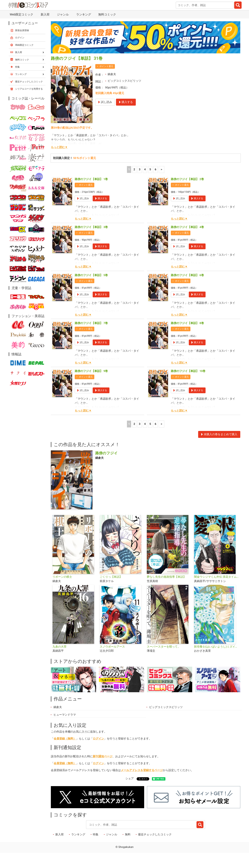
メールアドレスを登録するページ (142, 770)
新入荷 (45, 14)
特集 (95, 834)
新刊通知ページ (102, 756)
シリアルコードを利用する (29, 88)
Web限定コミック (21, 14)
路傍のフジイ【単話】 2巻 (187, 179)
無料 (128, 834)
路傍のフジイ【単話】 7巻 (91, 323)
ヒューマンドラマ (64, 714)
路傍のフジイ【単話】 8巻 (187, 323)
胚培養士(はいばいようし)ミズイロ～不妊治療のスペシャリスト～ (216, 646)
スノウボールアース (112, 646)
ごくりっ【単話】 (111, 576)
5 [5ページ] (150, 169)
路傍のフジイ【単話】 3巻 (91, 227)
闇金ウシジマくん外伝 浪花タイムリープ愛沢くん (216, 576)
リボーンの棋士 (62, 576)
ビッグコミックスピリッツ (124, 80)
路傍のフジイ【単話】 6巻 (187, 275)
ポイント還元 (106, 66)
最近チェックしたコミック (155, 834)
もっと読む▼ (59, 147)
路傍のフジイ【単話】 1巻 (91, 179)
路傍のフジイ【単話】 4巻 (187, 227)
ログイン (98, 738)
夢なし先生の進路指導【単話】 (166, 576)
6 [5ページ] (155, 169)
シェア (129, 778)
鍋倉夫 (112, 74)
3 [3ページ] (140, 169)
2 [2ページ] (134, 169)
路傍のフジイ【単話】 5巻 (91, 275)
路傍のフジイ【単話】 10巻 (188, 371)
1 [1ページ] (129, 169)
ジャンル (63, 14)
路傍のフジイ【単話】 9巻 (91, 371)
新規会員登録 (22, 30)
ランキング (83, 14)
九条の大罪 (59, 646)
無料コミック (107, 14)
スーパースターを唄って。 (163, 646)
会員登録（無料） (65, 738)
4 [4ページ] (145, 169)
